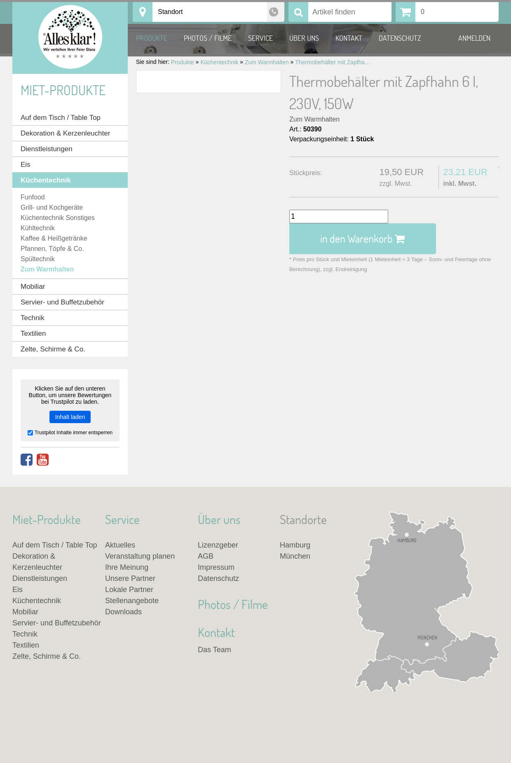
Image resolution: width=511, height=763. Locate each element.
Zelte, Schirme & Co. (53, 349)
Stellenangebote (132, 601)
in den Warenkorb (362, 239)
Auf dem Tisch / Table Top (61, 118)
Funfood (33, 197)
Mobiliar (33, 286)
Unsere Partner (130, 578)
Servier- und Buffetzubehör (62, 302)
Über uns (304, 38)
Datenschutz (400, 38)
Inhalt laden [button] (70, 417)
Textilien (33, 333)
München (427, 637)
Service (260, 38)
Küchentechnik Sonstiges (58, 217)
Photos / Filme (208, 38)
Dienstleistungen (47, 149)
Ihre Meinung (126, 567)
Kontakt (348, 38)
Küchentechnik (46, 180)
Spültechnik (38, 258)
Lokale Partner (129, 589)
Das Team (214, 650)
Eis (25, 165)
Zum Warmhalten (314, 119)
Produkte (151, 38)
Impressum (216, 567)
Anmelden (474, 38)
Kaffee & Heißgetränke (54, 238)
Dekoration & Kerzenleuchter (65, 133)
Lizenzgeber (218, 545)
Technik (33, 318)
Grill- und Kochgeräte (52, 207)
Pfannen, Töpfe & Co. (52, 248)
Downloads (123, 612)
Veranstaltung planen (140, 556)
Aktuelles (120, 545)
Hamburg (406, 540)
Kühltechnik (38, 228)
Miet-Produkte (63, 90)
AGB (205, 556)
